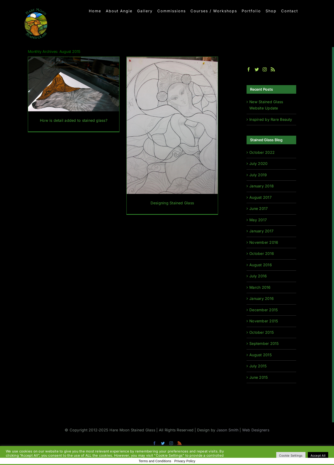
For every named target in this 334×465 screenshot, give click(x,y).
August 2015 (260, 355)
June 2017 (258, 208)
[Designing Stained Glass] (171, 135)
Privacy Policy (184, 461)
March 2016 (259, 287)
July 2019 (258, 175)
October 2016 (261, 253)
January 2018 (261, 186)
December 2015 (263, 310)
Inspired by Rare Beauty (270, 119)
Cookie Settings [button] (291, 455)
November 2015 (263, 321)
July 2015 (258, 366)
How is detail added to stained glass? (73, 120)
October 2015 (261, 332)
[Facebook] (249, 69)
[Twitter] (257, 69)
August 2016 (260, 265)
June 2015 (258, 377)
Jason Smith (227, 430)
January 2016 (261, 298)
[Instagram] (265, 69)
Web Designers (255, 430)
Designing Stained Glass (171, 203)
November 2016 (263, 242)
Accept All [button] (318, 455)
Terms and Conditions (155, 461)
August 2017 (260, 197)
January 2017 (261, 231)
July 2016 (258, 276)
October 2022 (262, 152)
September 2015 (264, 343)
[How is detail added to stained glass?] (73, 94)
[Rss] (273, 69)
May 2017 (258, 220)
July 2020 (258, 163)
